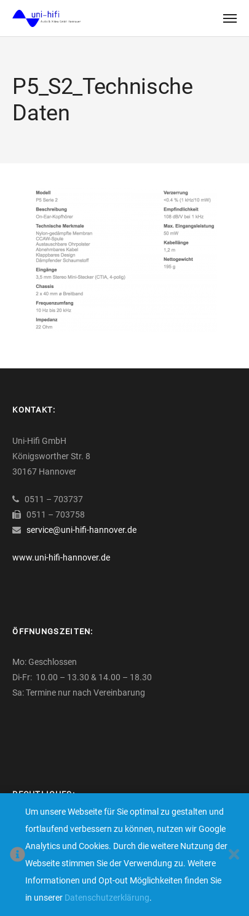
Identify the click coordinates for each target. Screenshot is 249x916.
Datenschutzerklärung (107, 897)
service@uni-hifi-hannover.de (81, 530)
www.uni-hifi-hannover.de (61, 557)
